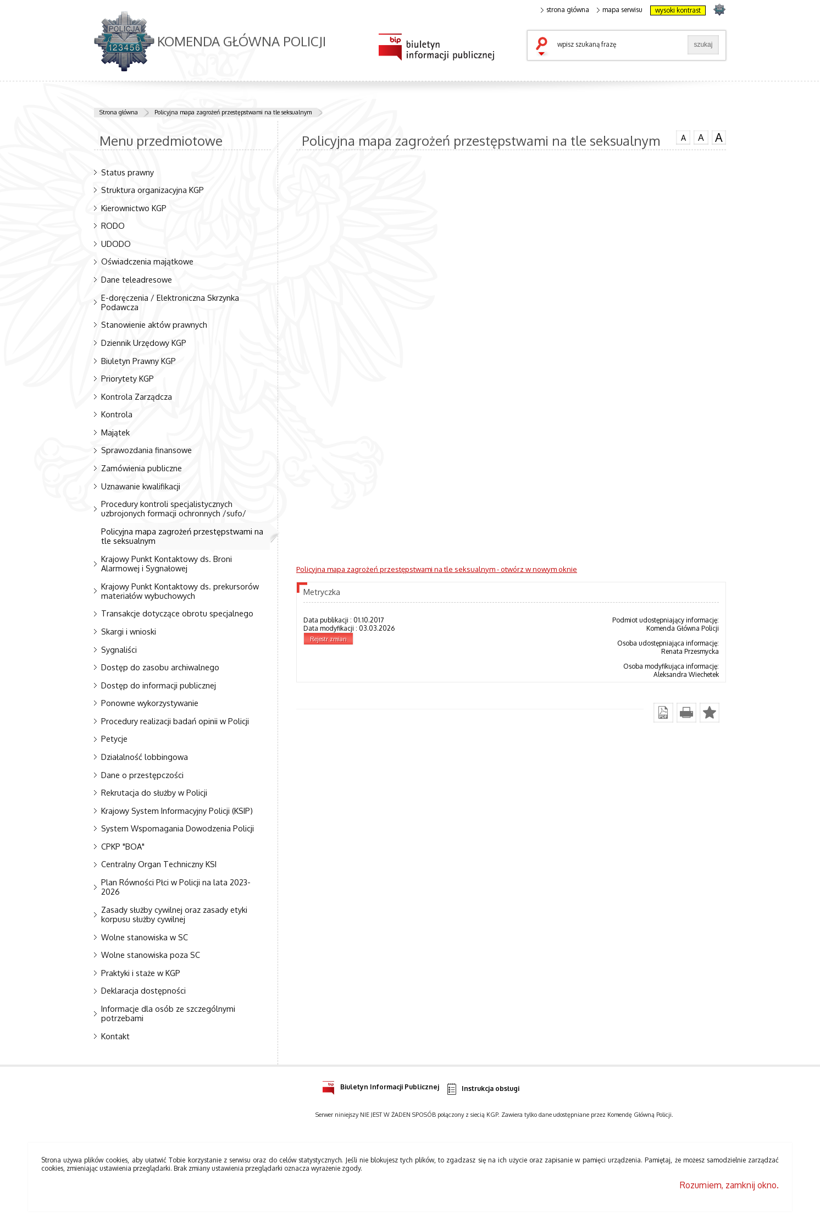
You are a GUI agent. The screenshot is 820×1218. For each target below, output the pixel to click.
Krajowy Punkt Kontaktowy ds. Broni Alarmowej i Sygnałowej (166, 563)
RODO (113, 225)
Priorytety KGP (127, 378)
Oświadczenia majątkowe (147, 261)
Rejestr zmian (328, 639)
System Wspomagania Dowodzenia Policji (177, 828)
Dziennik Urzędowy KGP (143, 343)
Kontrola (116, 414)
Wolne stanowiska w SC (144, 937)
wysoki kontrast (678, 10)
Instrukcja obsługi (482, 1089)
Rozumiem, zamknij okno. (729, 1185)
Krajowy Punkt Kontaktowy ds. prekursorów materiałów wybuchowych (180, 590)
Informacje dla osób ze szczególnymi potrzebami (168, 1013)
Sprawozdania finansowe (146, 450)
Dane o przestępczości (142, 775)
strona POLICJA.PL (719, 9)
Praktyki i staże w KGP (140, 973)
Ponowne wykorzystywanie (149, 703)
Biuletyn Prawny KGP (138, 361)
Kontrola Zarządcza (136, 396)
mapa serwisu (619, 10)
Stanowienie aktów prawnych (154, 324)
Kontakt (115, 1036)
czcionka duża (719, 137)
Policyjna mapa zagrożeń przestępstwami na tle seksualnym (233, 112)
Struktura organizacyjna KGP (152, 190)
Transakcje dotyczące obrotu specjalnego (177, 613)
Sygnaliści (119, 649)
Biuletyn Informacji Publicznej (380, 1085)
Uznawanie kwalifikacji (140, 486)
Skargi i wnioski (128, 631)
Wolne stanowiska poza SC (150, 955)
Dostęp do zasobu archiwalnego (160, 667)
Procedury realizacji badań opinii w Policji (175, 721)
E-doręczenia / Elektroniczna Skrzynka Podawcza (170, 302)
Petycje (114, 738)
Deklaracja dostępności (143, 990)
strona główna (565, 10)
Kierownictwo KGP (134, 208)
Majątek (115, 432)
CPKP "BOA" (123, 846)
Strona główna (118, 112)
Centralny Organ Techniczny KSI (159, 864)
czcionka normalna (683, 136)
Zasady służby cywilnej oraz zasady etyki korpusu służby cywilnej (174, 914)
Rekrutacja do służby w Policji (154, 792)
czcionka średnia (701, 137)
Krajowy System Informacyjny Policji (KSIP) (177, 810)
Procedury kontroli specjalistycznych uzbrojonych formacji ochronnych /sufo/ (173, 508)
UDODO (116, 244)
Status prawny (127, 172)
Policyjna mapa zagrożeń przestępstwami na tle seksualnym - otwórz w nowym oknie (436, 569)
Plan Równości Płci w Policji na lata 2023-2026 (176, 886)
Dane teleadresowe (136, 279)
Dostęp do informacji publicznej (158, 685)
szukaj (544, 47)
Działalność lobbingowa (144, 757)
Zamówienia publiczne (141, 468)
